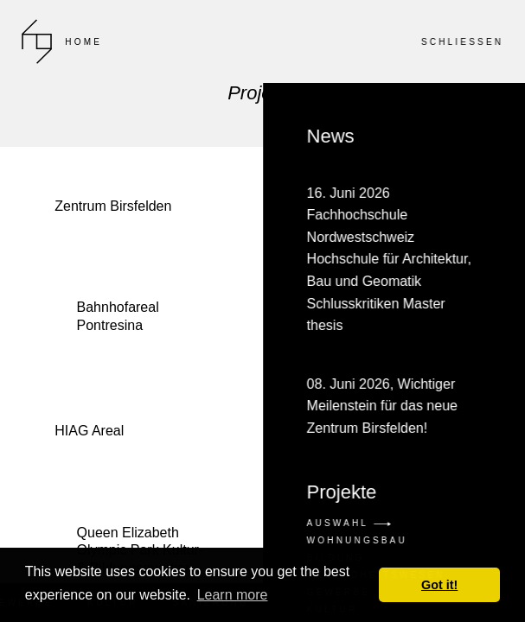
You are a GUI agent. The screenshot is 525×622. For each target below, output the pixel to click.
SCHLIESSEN (461, 42)
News (393, 283)
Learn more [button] (232, 594)
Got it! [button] (439, 585)
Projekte (341, 492)
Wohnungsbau (356, 540)
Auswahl (348, 523)
